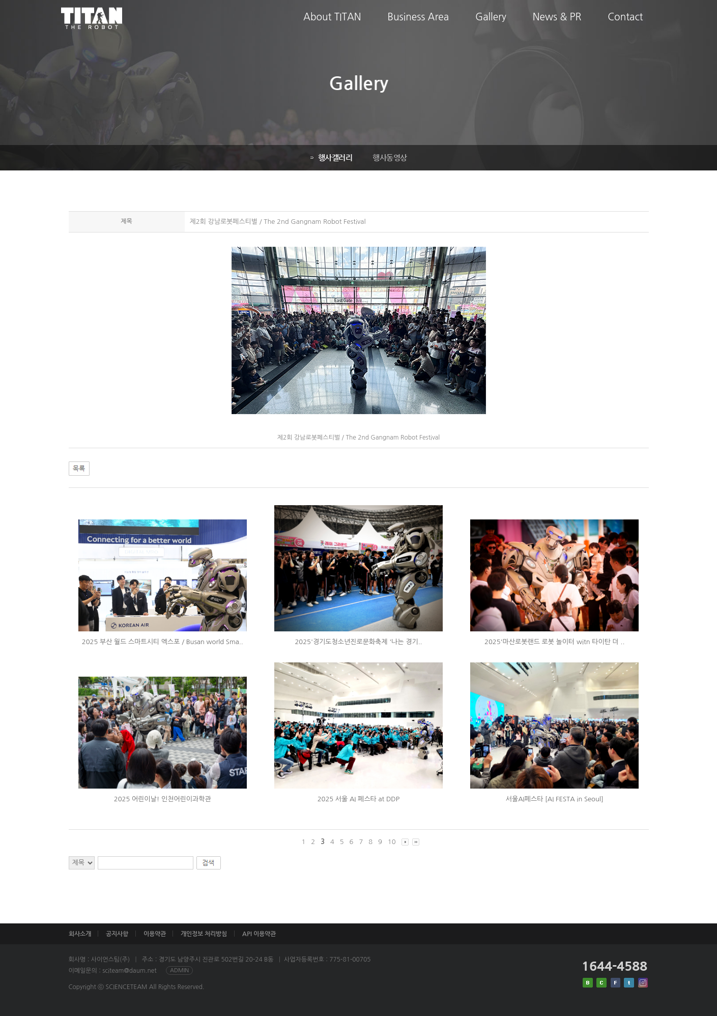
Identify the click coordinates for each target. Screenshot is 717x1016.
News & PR (557, 25)
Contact (625, 25)
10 (392, 841)
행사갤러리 (331, 157)
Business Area (418, 25)
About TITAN (332, 25)
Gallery (490, 25)
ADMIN (179, 970)
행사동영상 (389, 157)
